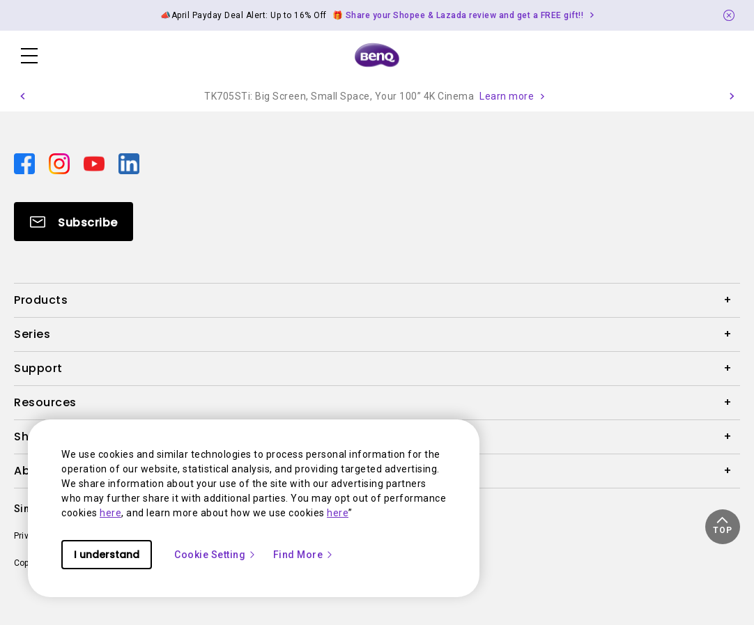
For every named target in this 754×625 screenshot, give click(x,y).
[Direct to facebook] (26, 163)
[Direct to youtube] (95, 163)
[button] (22, 96)
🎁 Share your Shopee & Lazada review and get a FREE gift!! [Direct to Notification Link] (458, 15)
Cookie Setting (215, 554)
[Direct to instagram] (60, 163)
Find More (303, 554)
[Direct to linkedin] (128, 163)
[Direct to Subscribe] (73, 221)
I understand (106, 555)
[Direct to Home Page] (377, 55)
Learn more (506, 96)
